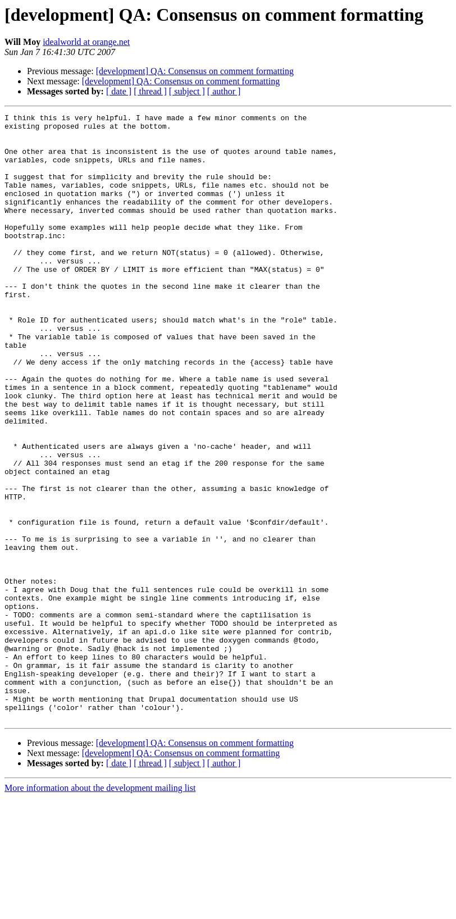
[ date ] (118, 91)
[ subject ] (187, 91)
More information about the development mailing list (99, 909)
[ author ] (224, 91)
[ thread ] (150, 91)
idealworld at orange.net (86, 42)
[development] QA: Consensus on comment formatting (195, 71)
